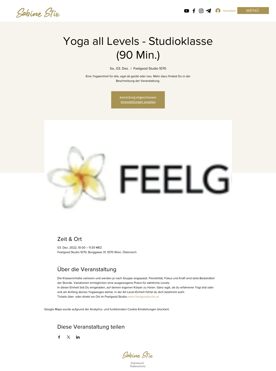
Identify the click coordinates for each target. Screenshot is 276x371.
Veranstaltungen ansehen (138, 102)
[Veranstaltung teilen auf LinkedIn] (78, 337)
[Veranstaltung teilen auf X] (68, 337)
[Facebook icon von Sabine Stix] (194, 11)
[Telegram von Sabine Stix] (208, 11)
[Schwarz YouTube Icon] (187, 11)
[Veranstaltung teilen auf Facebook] (59, 337)
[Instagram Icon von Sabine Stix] (201, 11)
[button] (253, 10)
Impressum (137, 363)
